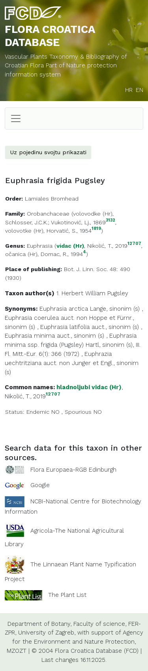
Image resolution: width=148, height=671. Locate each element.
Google (40, 485)
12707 (134, 244)
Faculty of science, (99, 623)
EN (139, 90)
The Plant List (67, 594)
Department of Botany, (39, 623)
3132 (110, 220)
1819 (96, 229)
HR (129, 90)
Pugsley (117, 293)
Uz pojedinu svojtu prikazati (48, 152)
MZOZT (16, 650)
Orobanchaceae (48, 213)
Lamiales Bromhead (52, 198)
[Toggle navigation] (15, 118)
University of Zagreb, (46, 632)
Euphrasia (39, 246)
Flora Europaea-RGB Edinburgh (73, 469)
